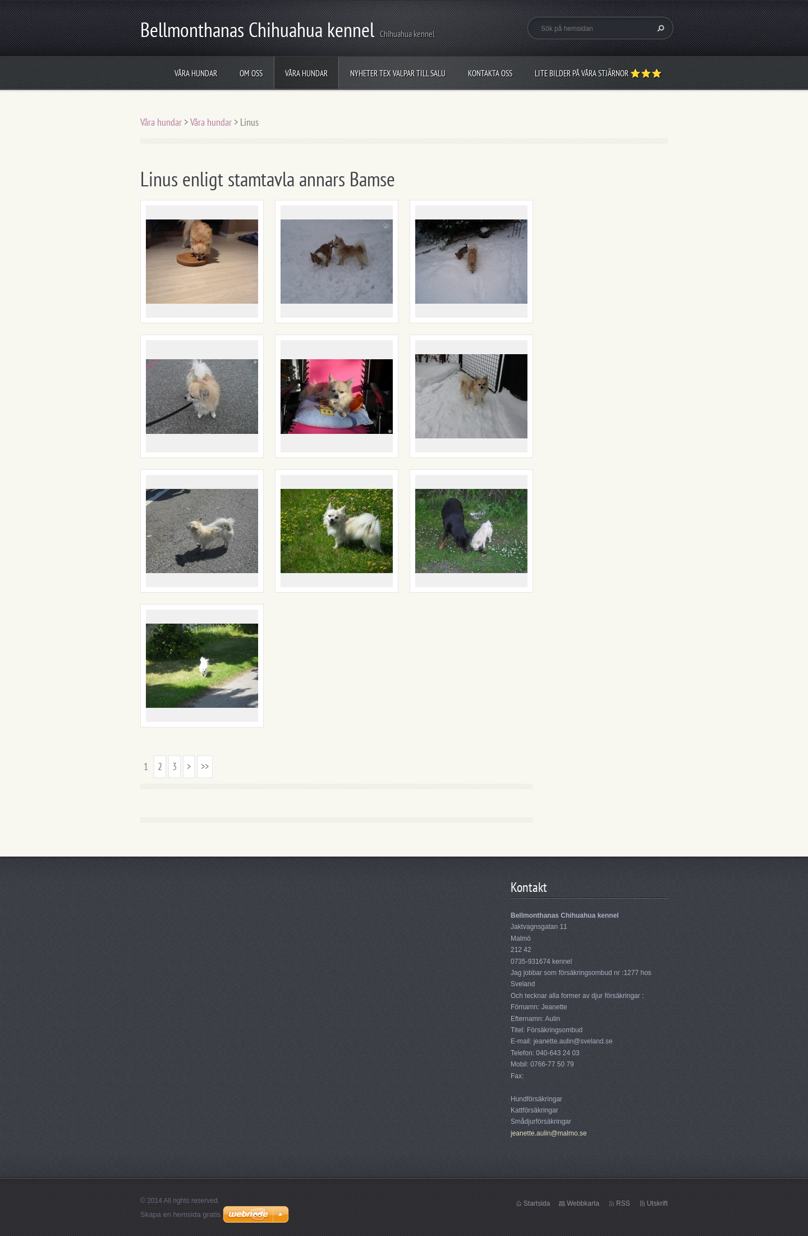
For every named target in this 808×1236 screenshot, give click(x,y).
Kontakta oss (490, 73)
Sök (659, 28)
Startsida (537, 1203)
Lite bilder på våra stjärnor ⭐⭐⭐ (598, 73)
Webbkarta (583, 1203)
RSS (623, 1203)
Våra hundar (196, 73)
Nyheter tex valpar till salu (398, 73)
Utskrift (657, 1203)
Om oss (251, 73)
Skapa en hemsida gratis (180, 1214)
